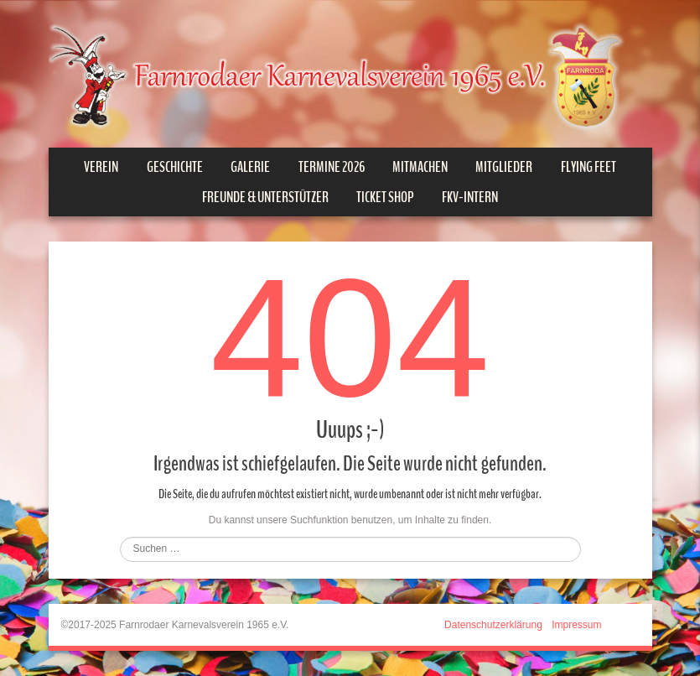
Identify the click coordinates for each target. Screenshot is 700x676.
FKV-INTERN (470, 197)
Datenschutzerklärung (493, 625)
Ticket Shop (385, 197)
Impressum (576, 625)
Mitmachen (420, 167)
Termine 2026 (331, 167)
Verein (101, 167)
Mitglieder (503, 167)
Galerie (250, 167)
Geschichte (175, 167)
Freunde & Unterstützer (265, 197)
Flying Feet (588, 167)
